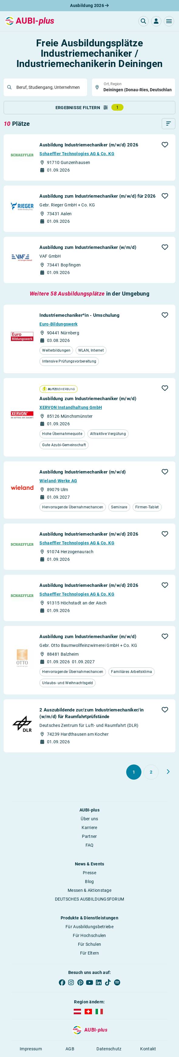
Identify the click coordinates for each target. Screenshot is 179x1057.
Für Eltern (89, 953)
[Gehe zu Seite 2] (151, 772)
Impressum (31, 1048)
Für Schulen (89, 944)
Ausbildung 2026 (89, 5)
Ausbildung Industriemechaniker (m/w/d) (82, 472)
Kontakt (148, 1048)
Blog (89, 881)
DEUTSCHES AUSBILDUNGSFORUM (89, 899)
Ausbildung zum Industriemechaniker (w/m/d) (87, 247)
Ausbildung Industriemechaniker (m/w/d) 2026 (88, 145)
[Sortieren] (168, 123)
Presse (89, 872)
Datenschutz (108, 1048)
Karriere (89, 827)
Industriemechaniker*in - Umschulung (79, 315)
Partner (89, 836)
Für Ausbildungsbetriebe (89, 926)
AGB (70, 1048)
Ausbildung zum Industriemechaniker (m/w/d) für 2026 (97, 196)
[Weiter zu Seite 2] (168, 771)
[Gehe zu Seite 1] (133, 772)
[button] (169, 21)
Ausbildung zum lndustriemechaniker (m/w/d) (87, 636)
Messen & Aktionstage (89, 890)
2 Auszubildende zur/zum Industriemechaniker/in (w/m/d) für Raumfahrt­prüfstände (91, 713)
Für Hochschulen (89, 935)
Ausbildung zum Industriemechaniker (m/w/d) (87, 398)
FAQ (90, 845)
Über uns (89, 818)
